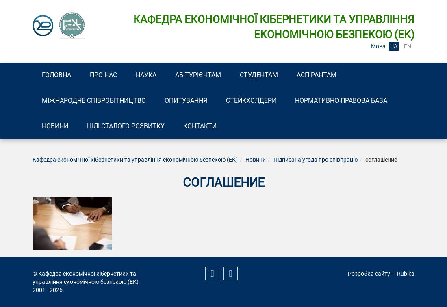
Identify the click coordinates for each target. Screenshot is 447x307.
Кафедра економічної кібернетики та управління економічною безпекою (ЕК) (135, 159)
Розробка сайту (369, 273)
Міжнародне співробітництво (94, 100)
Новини (55, 126)
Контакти (200, 126)
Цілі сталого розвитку (126, 126)
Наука (146, 75)
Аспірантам (316, 75)
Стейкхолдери (251, 100)
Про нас (103, 75)
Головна (56, 75)
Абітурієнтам (198, 75)
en (407, 46)
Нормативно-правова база (341, 100)
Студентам (259, 75)
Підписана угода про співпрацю (315, 159)
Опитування (186, 100)
